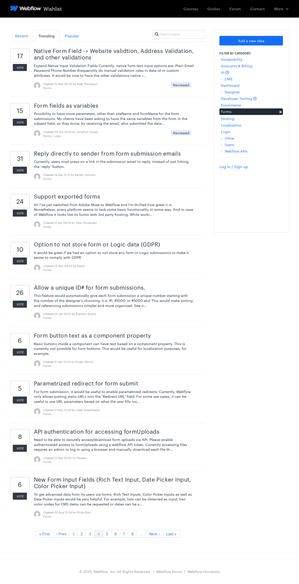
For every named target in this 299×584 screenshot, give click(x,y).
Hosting (227, 118)
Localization (231, 124)
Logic (225, 131)
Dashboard (230, 85)
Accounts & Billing (236, 65)
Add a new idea (251, 40)
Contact (257, 8)
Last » (171, 533)
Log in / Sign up (233, 166)
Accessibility (232, 59)
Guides (213, 8)
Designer (230, 91)
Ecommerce (231, 104)
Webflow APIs (234, 151)
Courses (191, 8)
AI (225, 72)
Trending (46, 35)
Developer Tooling (239, 98)
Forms (251, 111)
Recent (21, 35)
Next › (154, 533)
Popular (72, 35)
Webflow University (204, 571)
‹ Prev (61, 533)
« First (44, 533)
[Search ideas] (179, 34)
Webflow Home (169, 571)
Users (227, 144)
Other (227, 138)
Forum (235, 8)
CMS (226, 78)
